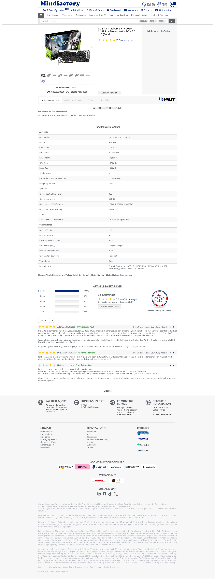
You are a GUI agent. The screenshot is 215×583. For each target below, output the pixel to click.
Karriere (90, 447)
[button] (41, 15)
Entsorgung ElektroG (49, 439)
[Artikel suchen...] (104, 21)
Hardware (53, 15)
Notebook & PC (97, 15)
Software (81, 15)
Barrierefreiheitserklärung (98, 439)
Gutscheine (163, 10)
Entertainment (139, 15)
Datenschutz (92, 437)
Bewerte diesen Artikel (109, 306)
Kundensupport (47, 444)
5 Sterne (41, 290)
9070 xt (162, 21)
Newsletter (45, 447)
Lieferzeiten (45, 437)
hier (118, 567)
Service (146, 10)
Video (90, 100)
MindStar (76, 10)
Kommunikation (119, 15)
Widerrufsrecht (46, 431)
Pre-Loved (114, 10)
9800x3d (143, 21)
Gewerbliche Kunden (49, 442)
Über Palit (104, 100)
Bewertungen (124, 40)
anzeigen (133, 299)
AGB (88, 434)
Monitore (67, 15)
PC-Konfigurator (54, 10)
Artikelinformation (49, 100)
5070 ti (153, 21)
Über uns (90, 442)
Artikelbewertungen (72, 100)
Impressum (91, 431)
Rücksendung (46, 434)
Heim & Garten (159, 15)
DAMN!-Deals (95, 10)
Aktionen (131, 10)
